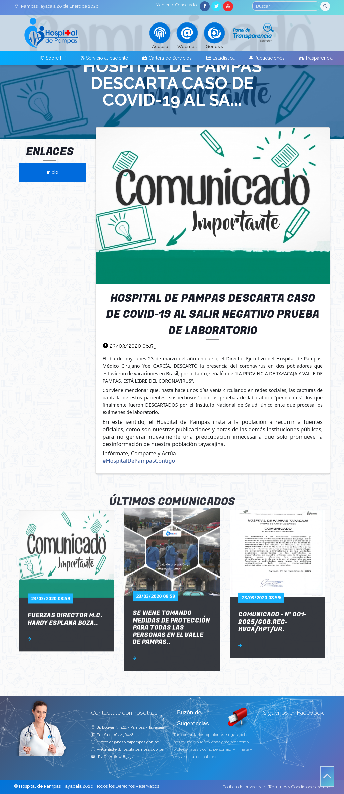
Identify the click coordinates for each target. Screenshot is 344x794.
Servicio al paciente (104, 58)
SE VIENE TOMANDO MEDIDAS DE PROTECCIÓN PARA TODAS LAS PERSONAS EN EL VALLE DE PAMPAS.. (171, 542)
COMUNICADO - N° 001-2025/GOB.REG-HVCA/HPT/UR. (272, 544)
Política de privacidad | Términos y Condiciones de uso (276, 786)
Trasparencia (316, 58)
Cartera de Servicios (167, 58)
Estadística (220, 58)
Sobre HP (53, 58)
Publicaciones (267, 58)
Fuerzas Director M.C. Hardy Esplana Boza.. (65, 545)
